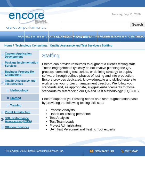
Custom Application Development (18, 55)
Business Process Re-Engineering (20, 73)
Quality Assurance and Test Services (74, 45)
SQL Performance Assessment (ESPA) (18, 120)
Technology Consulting (31, 45)
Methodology (19, 90)
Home (8, 45)
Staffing (15, 97)
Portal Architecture (17, 112)
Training (15, 105)
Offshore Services (17, 127)
